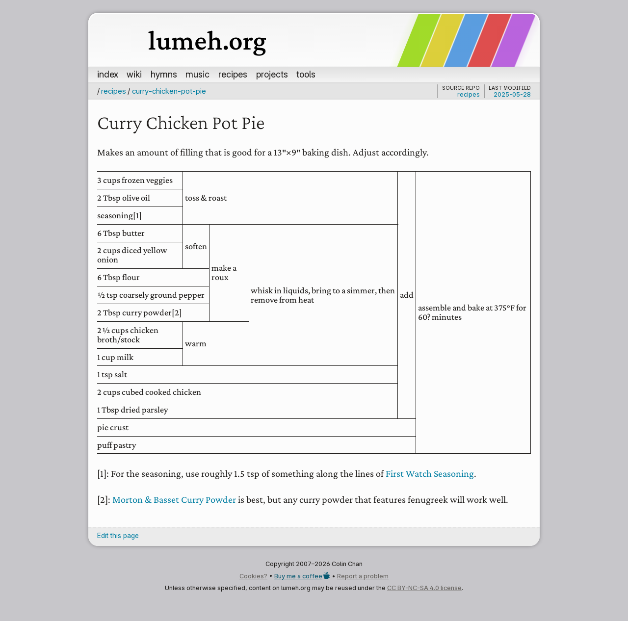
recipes (232, 74)
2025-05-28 (512, 94)
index (107, 74)
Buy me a (302, 576)
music (197, 74)
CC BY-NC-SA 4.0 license (424, 588)
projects (272, 74)
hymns (164, 74)
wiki (134, 74)
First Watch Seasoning (430, 473)
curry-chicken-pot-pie (169, 91)
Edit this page (118, 536)
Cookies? (253, 576)
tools (305, 74)
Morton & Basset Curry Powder (174, 499)
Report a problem (363, 576)
